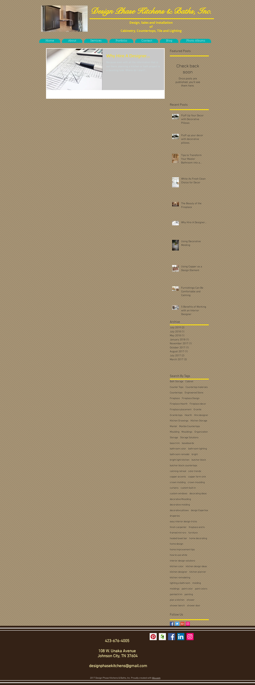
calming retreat (178, 471)
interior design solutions (182, 560)
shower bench (177, 605)
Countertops (176, 392)
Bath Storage (176, 381)
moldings (175, 588)
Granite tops (176, 415)
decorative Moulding (180, 499)
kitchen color (177, 566)
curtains (174, 487)
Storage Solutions (189, 437)
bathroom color (178, 448)
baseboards (188, 443)
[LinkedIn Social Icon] (180, 636)
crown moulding (196, 482)
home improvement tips (182, 549)
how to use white (178, 555)
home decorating (198, 538)
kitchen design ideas (196, 566)
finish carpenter (178, 527)
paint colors (201, 588)
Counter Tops (176, 387)
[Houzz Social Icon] (162, 636)
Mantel (173, 426)
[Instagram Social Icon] (188, 624)
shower (191, 600)
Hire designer (201, 415)
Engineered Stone (194, 392)
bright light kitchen (179, 459)
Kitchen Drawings (179, 420)
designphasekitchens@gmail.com (118, 666)
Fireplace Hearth (179, 403)
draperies (175, 515)
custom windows (178, 493)
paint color (187, 588)
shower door (193, 605)
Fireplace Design (191, 398)
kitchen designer (178, 571)
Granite (197, 409)
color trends (194, 471)
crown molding (178, 482)
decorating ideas (198, 493)
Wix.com (156, 678)
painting (189, 594)
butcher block (199, 459)
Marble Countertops (189, 426)
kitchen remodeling (180, 577)
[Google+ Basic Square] (182, 624)
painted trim (176, 594)
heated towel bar (178, 538)
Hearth (188, 415)
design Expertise (199, 510)
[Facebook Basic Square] (172, 624)
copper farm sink (197, 476)
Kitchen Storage (199, 420)
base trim (175, 443)
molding (196, 583)
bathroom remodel (179, 454)
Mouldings (187, 431)
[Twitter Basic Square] (177, 624)
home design (176, 543)
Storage (174, 437)
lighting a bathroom (180, 583)
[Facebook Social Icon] (171, 636)
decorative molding (180, 504)
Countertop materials (197, 387)
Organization (201, 431)
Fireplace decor (198, 403)
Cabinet (189, 381)
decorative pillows (179, 510)
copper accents (178, 476)
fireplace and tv (197, 527)
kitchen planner (197, 571)
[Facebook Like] (65, 36)
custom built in (188, 487)
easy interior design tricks (183, 521)
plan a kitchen (177, 600)
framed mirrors (178, 532)
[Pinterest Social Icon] (153, 636)
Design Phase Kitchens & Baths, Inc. (151, 11)
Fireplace (175, 398)
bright (195, 454)
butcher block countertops (183, 465)
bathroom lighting (197, 448)
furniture (193, 532)
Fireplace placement (180, 409)
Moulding (174, 431)
